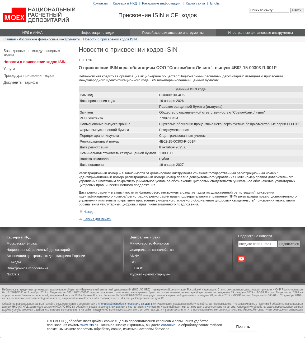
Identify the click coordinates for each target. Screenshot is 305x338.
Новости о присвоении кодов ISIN (110, 39)
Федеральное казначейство (152, 250)
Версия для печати (95, 219)
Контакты (100, 3)
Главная (9, 39)
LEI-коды (14, 262)
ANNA (134, 256)
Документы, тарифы (20, 82)
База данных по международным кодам (31, 53)
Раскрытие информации (161, 3)
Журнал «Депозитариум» (150, 274)
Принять (243, 326)
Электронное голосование (27, 268)
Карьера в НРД (125, 3)
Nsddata (13, 274)
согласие (168, 325)
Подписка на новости (255, 236)
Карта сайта (195, 3)
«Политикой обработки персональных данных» (127, 303)
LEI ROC (136, 268)
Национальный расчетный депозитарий (38, 250)
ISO (132, 262)
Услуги (9, 69)
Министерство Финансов (149, 243)
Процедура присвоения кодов (28, 75)
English (216, 3)
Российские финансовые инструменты (49, 39)
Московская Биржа (22, 243)
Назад (85, 212)
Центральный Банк (145, 237)
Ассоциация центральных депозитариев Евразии (46, 256)
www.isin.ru (89, 325)
